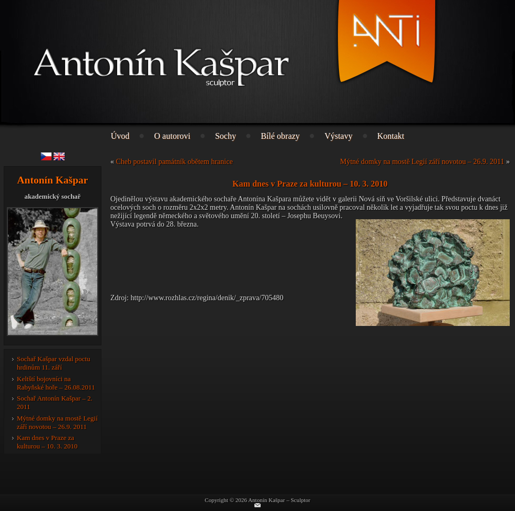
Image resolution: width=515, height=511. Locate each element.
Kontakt (391, 135)
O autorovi (172, 135)
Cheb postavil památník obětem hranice (174, 162)
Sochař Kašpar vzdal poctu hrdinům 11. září (53, 363)
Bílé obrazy (280, 135)
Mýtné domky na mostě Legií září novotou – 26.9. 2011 (57, 422)
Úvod (120, 135)
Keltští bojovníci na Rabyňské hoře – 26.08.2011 (56, 383)
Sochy (225, 135)
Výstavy (338, 135)
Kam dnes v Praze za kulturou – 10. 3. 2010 (47, 442)
